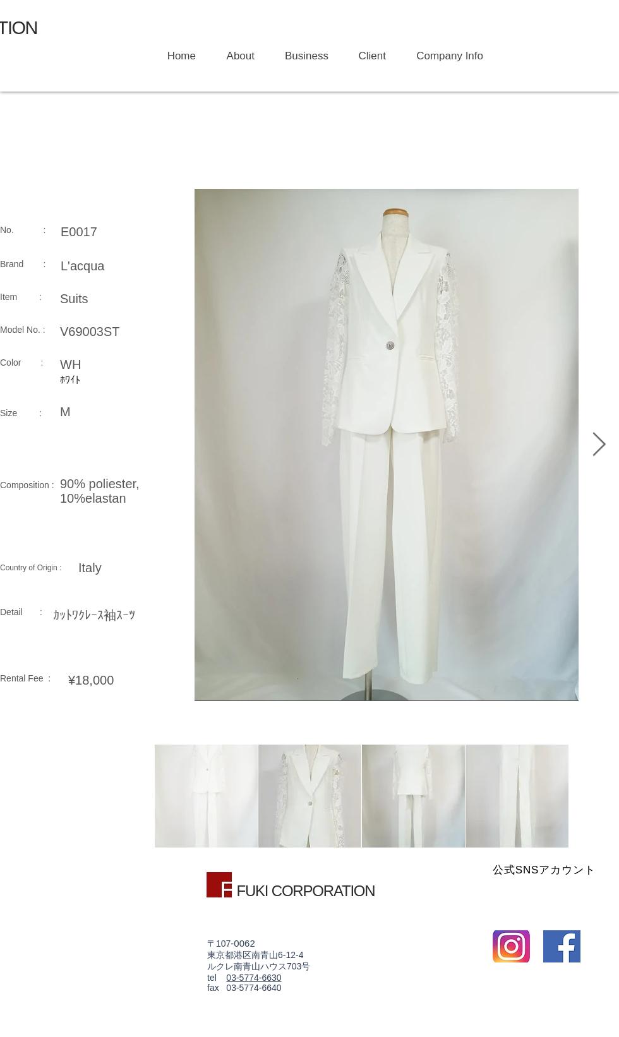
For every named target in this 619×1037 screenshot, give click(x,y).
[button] (301, 56)
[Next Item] (598, 445)
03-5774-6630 (253, 978)
